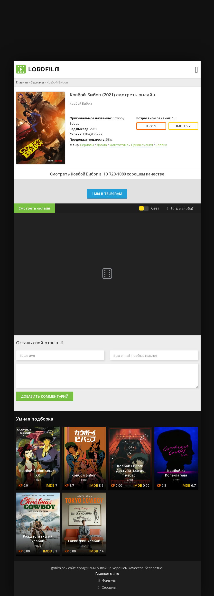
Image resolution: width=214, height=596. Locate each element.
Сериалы (37, 82)
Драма (102, 145)
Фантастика (119, 145)
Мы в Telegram (107, 193)
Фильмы (109, 580)
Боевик (161, 145)
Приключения (142, 145)
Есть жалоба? (180, 208)
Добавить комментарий (44, 396)
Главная (22, 82)
